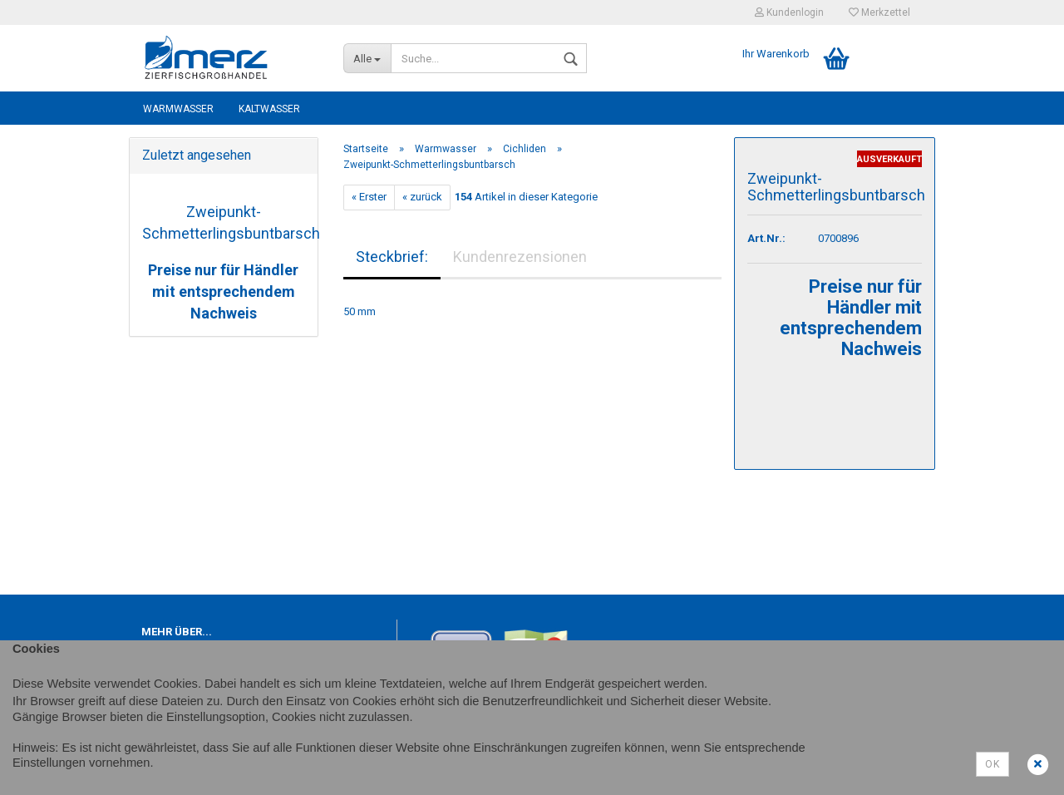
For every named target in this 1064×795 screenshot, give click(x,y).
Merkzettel (879, 12)
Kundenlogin (789, 12)
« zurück (422, 196)
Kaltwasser (269, 109)
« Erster (369, 196)
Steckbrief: (392, 256)
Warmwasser (178, 109)
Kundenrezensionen (520, 256)
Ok (992, 764)
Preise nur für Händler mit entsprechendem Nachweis (223, 291)
